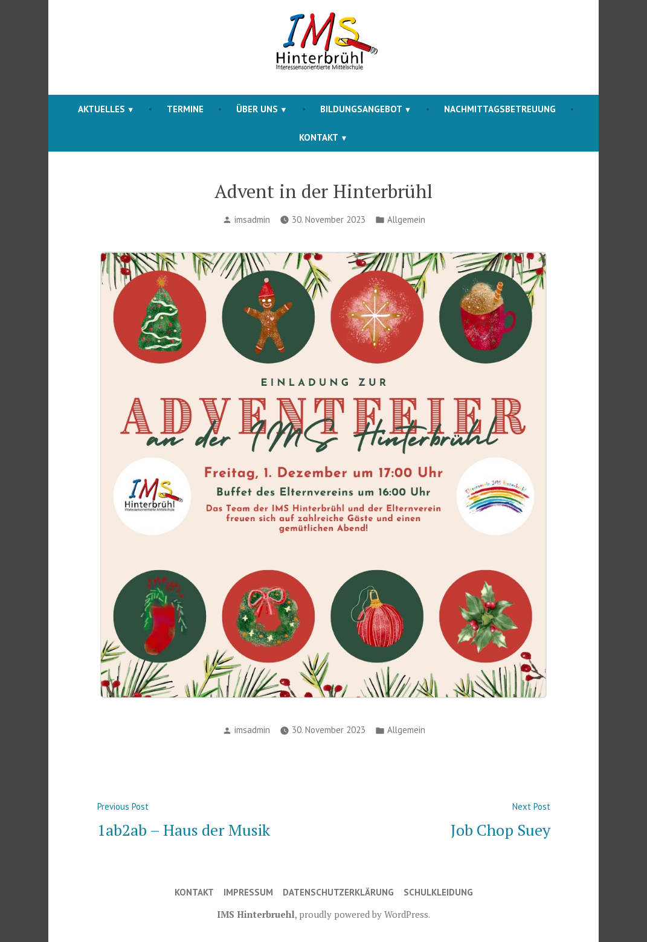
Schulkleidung (438, 892)
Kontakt (318, 137)
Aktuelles (101, 109)
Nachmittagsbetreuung (500, 109)
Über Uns (257, 109)
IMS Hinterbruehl (256, 914)
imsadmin (252, 219)
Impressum (248, 892)
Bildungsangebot (361, 109)
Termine (185, 109)
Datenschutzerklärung (338, 892)
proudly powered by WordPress (363, 914)
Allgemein (406, 219)
